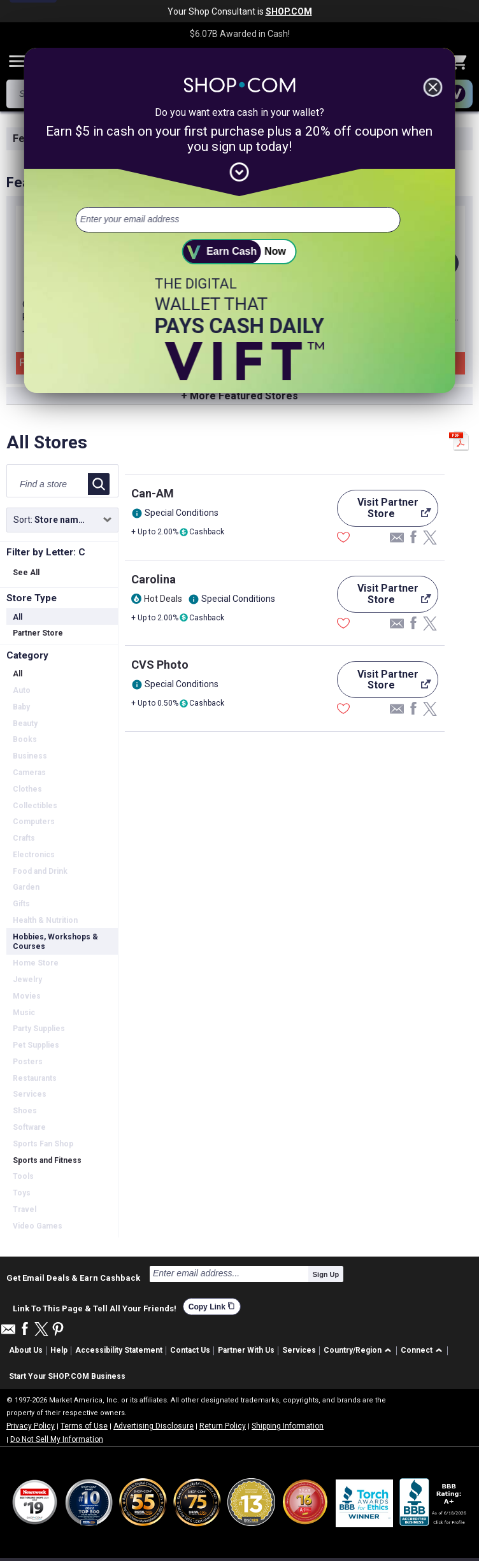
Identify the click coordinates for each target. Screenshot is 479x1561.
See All (26, 572)
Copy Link (212, 1306)
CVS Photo (160, 664)
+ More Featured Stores (239, 396)
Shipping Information (288, 1426)
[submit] (239, 251)
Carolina (153, 579)
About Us (26, 1350)
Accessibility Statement (118, 1350)
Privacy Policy (30, 1426)
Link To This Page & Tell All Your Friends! (94, 1306)
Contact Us (190, 1350)
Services (299, 1350)
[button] (359, 1351)
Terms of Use (84, 1426)
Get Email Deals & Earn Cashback (73, 1277)
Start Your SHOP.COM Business (67, 1376)
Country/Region (353, 1350)
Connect (417, 1350)
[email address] (238, 219)
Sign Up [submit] (326, 1274)
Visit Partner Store (384, 511)
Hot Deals (163, 598)
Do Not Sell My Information (56, 1439)
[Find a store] (50, 484)
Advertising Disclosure (153, 1426)
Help (59, 1350)
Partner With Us (246, 1350)
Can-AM (152, 493)
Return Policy (222, 1426)
